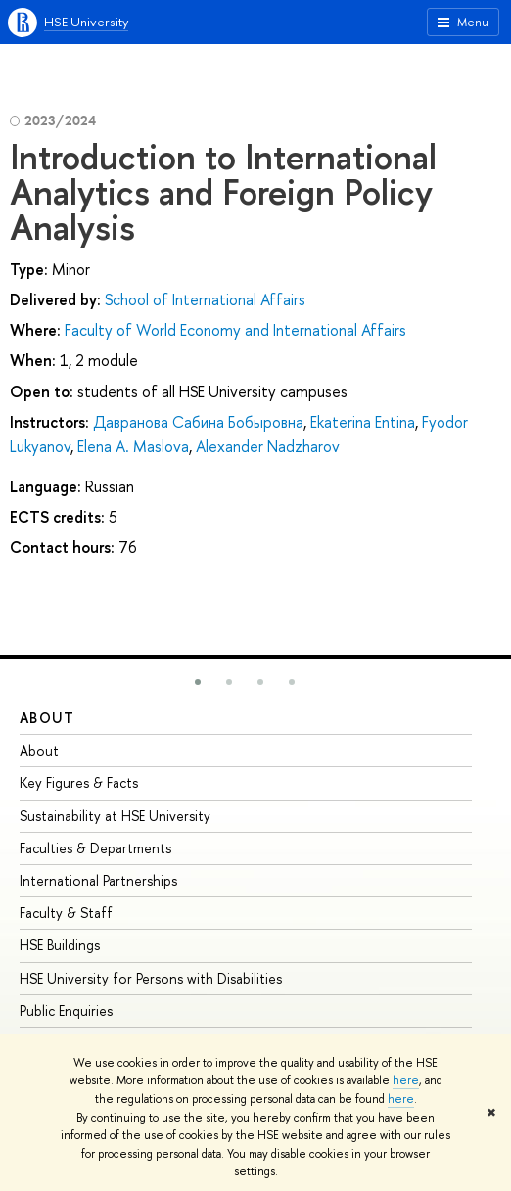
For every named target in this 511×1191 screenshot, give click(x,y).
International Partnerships (98, 880)
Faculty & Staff (66, 912)
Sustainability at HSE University (115, 815)
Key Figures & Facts (79, 782)
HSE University (86, 21)
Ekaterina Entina (362, 422)
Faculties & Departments (95, 848)
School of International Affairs (205, 299)
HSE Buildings (60, 945)
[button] (197, 682)
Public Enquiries (66, 1010)
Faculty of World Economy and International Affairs (235, 330)
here (406, 1080)
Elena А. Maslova (133, 446)
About (47, 718)
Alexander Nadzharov (268, 446)
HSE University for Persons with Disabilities (151, 978)
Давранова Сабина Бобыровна (198, 422)
